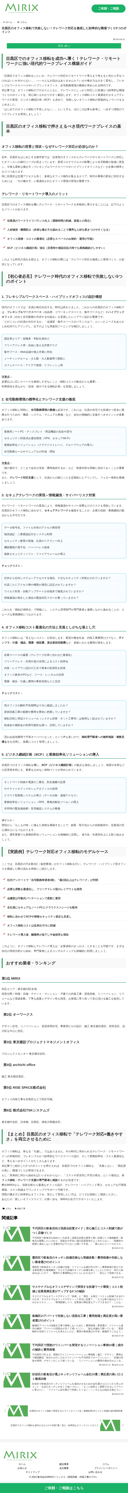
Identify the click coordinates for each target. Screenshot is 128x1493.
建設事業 (64, 1464)
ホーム (22, 1464)
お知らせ (22, 1468)
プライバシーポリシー (106, 1468)
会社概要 (64, 1468)
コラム (7, 1208)
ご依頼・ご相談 (108, 8)
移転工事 (20, 1208)
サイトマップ (33, 1472)
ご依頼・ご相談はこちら (64, 1488)
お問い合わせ (95, 1472)
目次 (60, 45)
